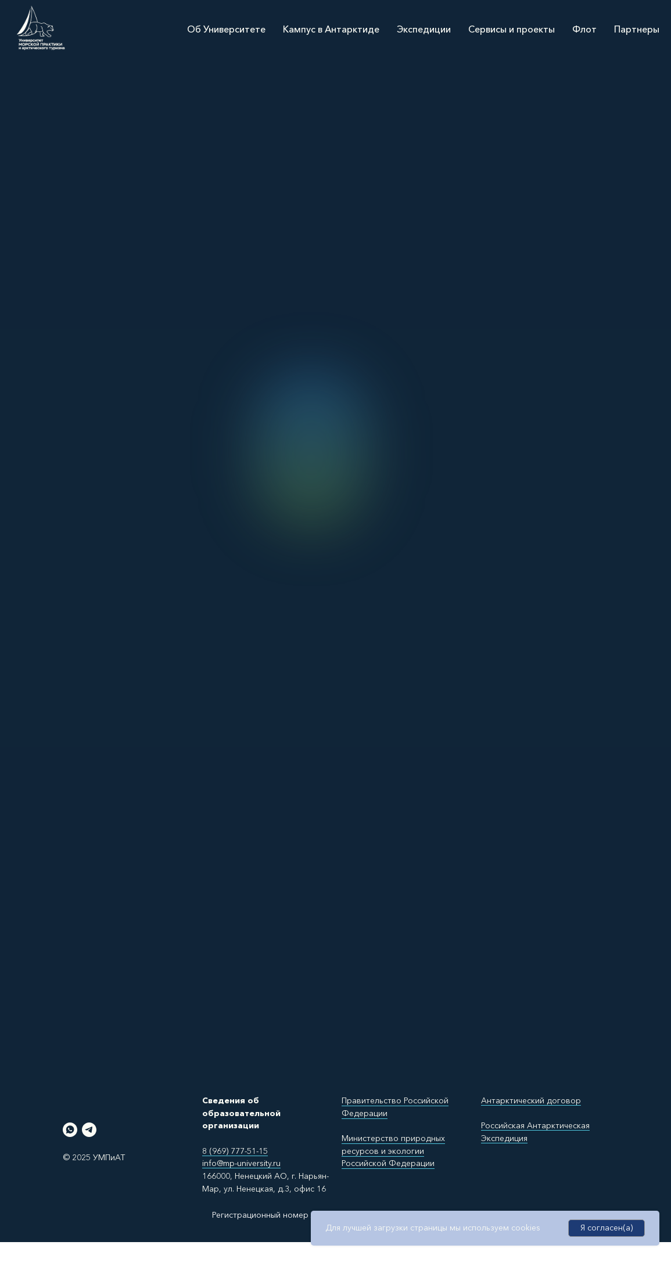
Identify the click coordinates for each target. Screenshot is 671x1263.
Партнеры (636, 29)
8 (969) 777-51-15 (235, 1151)
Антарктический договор (531, 1100)
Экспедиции (424, 29)
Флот (584, 29)
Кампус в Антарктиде (331, 29)
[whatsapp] (70, 1129)
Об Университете (226, 29)
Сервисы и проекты (511, 29)
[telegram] (89, 1129)
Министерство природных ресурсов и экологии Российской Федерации (393, 1150)
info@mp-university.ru (241, 1163)
